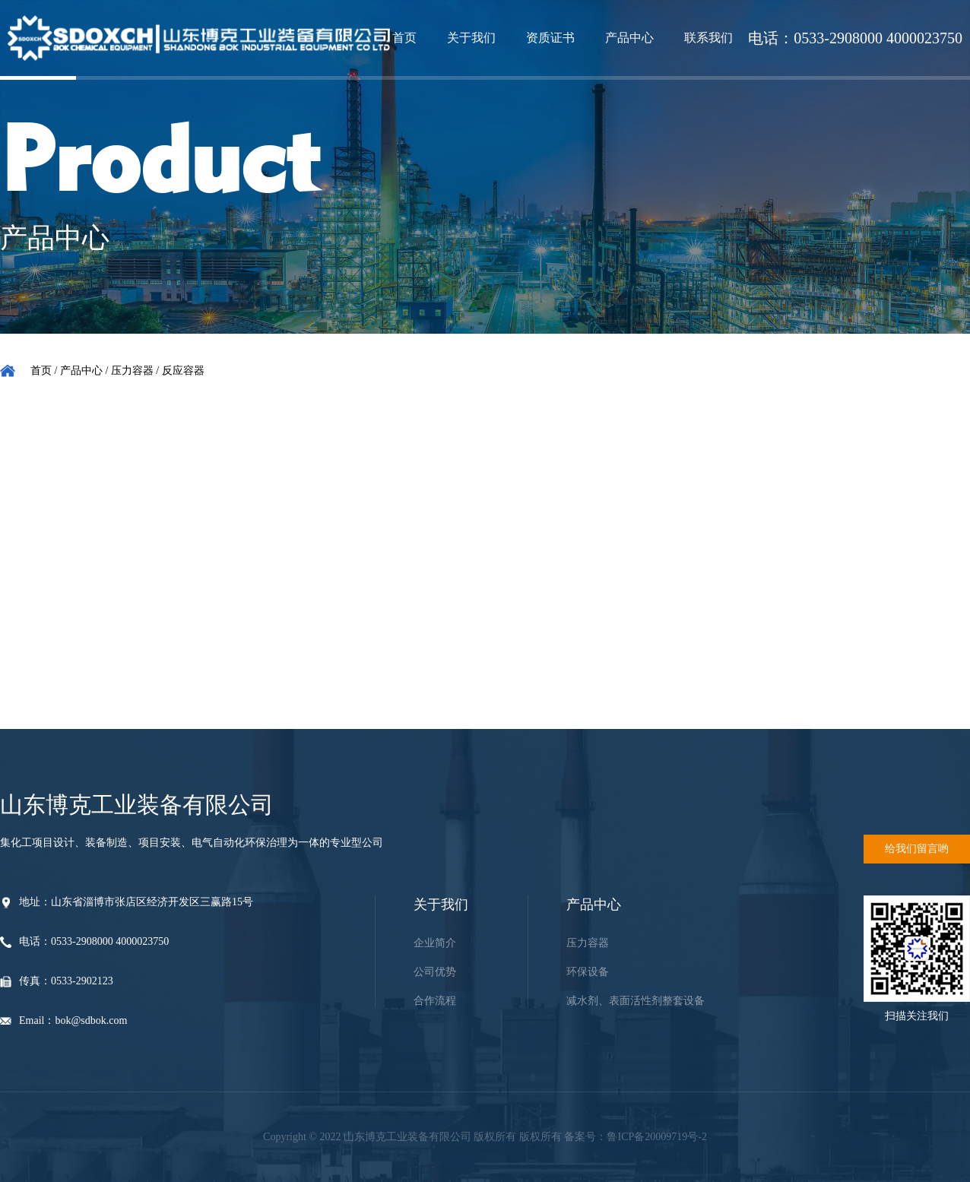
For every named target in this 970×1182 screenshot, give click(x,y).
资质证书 (550, 37)
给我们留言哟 (917, 848)
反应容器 (183, 370)
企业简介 (435, 943)
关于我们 (471, 37)
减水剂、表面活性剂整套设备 (635, 1000)
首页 (404, 37)
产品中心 (629, 37)
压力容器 (132, 370)
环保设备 (587, 972)
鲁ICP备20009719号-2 (656, 1136)
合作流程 (435, 1000)
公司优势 (435, 972)
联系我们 (708, 37)
